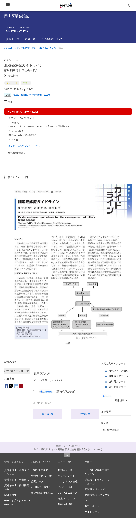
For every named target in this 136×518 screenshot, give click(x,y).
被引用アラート (117, 381)
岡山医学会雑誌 (28, 47)
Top (67, 455)
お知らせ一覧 (65, 470)
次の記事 (84, 414)
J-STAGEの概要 (39, 470)
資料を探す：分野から (16, 479)
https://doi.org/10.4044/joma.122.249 (31, 94)
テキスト (15, 139)
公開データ (37, 481)
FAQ (87, 500)
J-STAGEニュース (67, 492)
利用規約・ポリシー (42, 487)
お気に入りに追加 (118, 370)
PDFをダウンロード (23, 111)
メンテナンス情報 (68, 481)
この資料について (52, 39)
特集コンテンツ (66, 498)
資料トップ (12, 39)
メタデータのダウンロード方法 (24, 146)
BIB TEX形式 (17, 131)
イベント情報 (65, 487)
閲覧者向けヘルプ (94, 489)
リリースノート (66, 475)
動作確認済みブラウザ (97, 494)
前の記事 (47, 414)
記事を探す (10, 494)
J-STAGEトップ (11, 47)
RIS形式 (15, 122)
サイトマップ (92, 511)
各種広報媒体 (65, 504)
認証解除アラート (118, 386)
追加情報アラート (118, 376)
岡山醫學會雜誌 (111, 430)
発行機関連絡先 (17, 153)
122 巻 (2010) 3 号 (47, 47)
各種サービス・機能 (42, 475)
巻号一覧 (30, 39)
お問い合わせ (92, 506)
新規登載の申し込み (42, 492)
